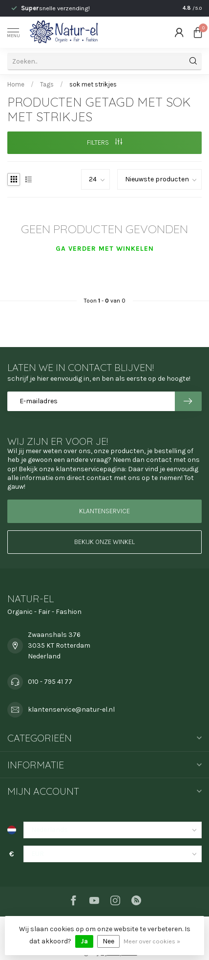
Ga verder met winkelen (105, 248)
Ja (84, 941)
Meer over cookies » (152, 941)
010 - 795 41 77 (50, 681)
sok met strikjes (93, 84)
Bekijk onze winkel (104, 542)
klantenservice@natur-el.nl (71, 709)
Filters (104, 142)
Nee (108, 941)
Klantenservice (104, 511)
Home (15, 84)
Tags (47, 84)
